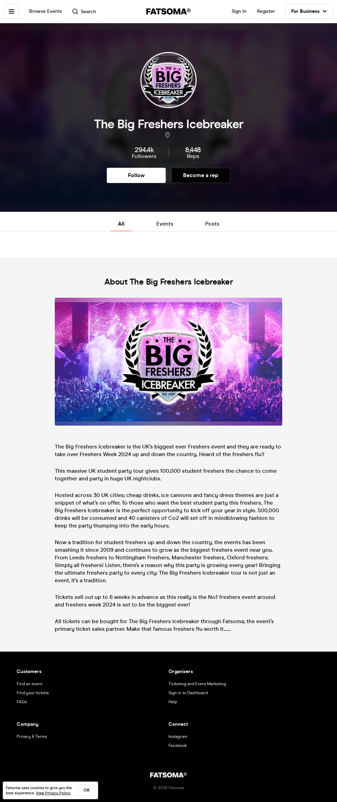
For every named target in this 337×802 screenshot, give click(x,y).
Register (266, 11)
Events (164, 223)
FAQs (22, 701)
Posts (212, 223)
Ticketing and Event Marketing (197, 683)
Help (172, 701)
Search (84, 12)
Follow (136, 175)
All (121, 223)
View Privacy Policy (53, 793)
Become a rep (200, 175)
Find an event (29, 683)
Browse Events (45, 11)
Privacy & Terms (32, 736)
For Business (309, 11)
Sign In (239, 11)
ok (87, 790)
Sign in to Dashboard (188, 692)
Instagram (177, 736)
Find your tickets (33, 692)
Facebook (177, 745)
